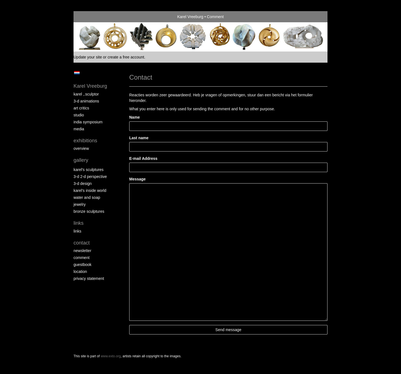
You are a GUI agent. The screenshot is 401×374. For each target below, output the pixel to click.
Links (79, 223)
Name (134, 117)
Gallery (81, 160)
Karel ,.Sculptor (86, 94)
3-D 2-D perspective (90, 176)
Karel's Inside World (90, 190)
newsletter (82, 250)
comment (82, 257)
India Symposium (88, 122)
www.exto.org (111, 356)
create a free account (125, 57)
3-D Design (83, 183)
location (80, 271)
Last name (138, 138)
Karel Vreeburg (190, 16)
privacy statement (89, 278)
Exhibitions (85, 140)
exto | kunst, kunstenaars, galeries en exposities (89, 16)
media (79, 129)
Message (137, 179)
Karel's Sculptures (89, 169)
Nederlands (77, 72)
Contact (82, 243)
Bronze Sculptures (89, 211)
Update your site (88, 57)
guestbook (83, 264)
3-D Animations (86, 101)
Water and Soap (87, 197)
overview (81, 148)
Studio (79, 115)
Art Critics (81, 108)
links (77, 231)
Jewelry (80, 204)
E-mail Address (143, 158)
